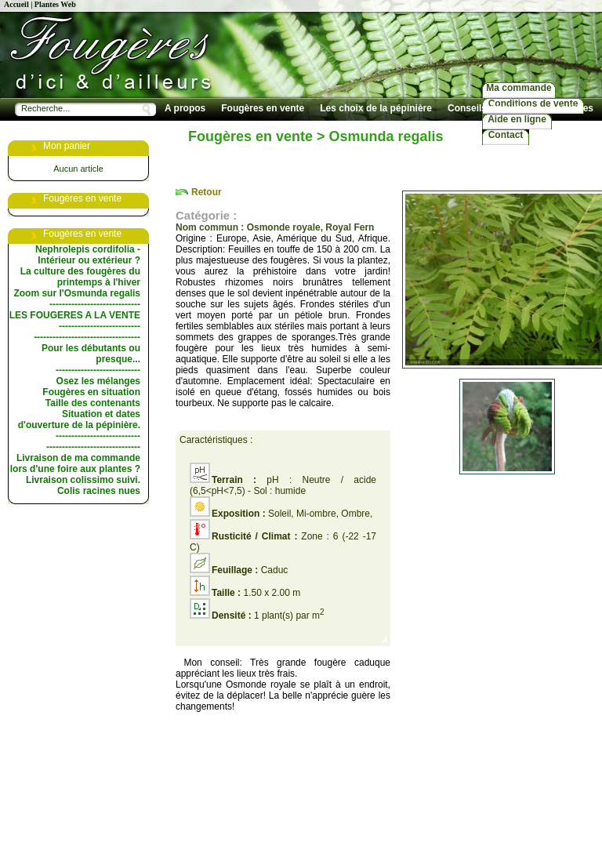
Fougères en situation (91, 392)
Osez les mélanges (98, 381)
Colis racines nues (98, 490)
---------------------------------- (87, 337)
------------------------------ (93, 446)
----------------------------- (94, 304)
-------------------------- (99, 326)
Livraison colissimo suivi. (83, 479)
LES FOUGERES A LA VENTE (74, 315)
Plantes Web (55, 4)
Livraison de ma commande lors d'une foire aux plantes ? (75, 463)
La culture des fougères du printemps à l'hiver (80, 277)
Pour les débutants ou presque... (91, 354)
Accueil (16, 4)
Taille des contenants (92, 403)
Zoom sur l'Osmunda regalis (76, 293)
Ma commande (518, 87)
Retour (206, 192)
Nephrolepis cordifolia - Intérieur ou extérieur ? (87, 255)
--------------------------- (98, 370)
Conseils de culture (491, 108)
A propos (185, 108)
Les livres (571, 108)
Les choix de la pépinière (376, 108)
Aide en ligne (517, 119)
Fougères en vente (262, 108)
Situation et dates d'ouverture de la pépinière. (79, 419)
